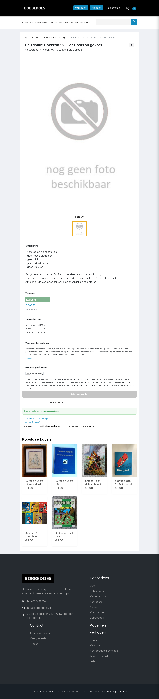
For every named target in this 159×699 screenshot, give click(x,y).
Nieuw (54, 22)
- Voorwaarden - (97, 691)
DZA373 (30, 305)
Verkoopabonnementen (104, 650)
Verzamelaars (98, 596)
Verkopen (80, 7)
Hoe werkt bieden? (32, 422)
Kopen (94, 640)
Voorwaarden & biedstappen (37, 418)
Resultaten (85, 22)
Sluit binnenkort (40, 22)
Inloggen (96, 7)
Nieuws (94, 607)
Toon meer (29, 358)
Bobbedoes (47, 691)
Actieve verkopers (68, 22)
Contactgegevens (40, 633)
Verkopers (96, 601)
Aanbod (26, 22)
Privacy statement (117, 691)
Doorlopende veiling (54, 37)
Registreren (113, 7)
